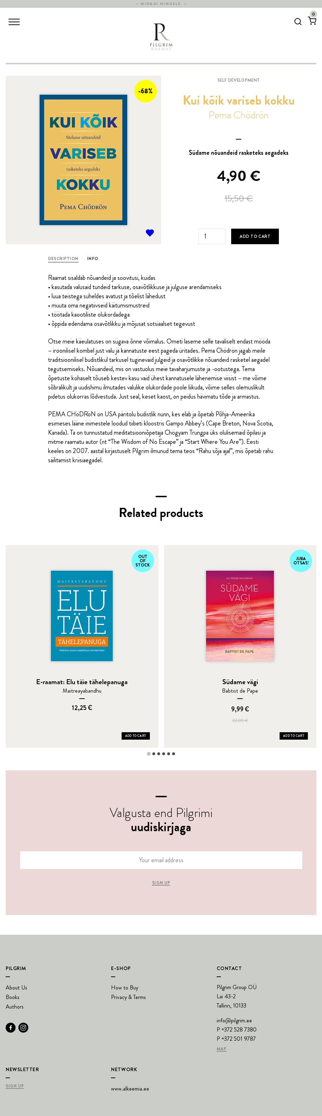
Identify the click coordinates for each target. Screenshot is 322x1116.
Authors (15, 1007)
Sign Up (15, 1086)
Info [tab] (92, 258)
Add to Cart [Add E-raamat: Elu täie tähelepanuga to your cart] (135, 736)
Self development (238, 80)
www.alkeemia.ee (130, 1089)
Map (222, 1049)
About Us (16, 987)
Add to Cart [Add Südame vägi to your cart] (293, 736)
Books (12, 997)
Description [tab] (63, 258)
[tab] (149, 754)
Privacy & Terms (128, 997)
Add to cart (255, 236)
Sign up (161, 883)
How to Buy (124, 987)
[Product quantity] (212, 236)
